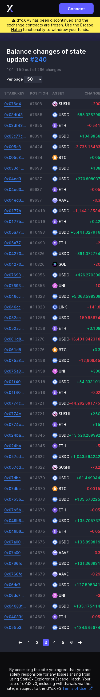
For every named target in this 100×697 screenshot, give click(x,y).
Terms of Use (77, 688)
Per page (14, 79)
